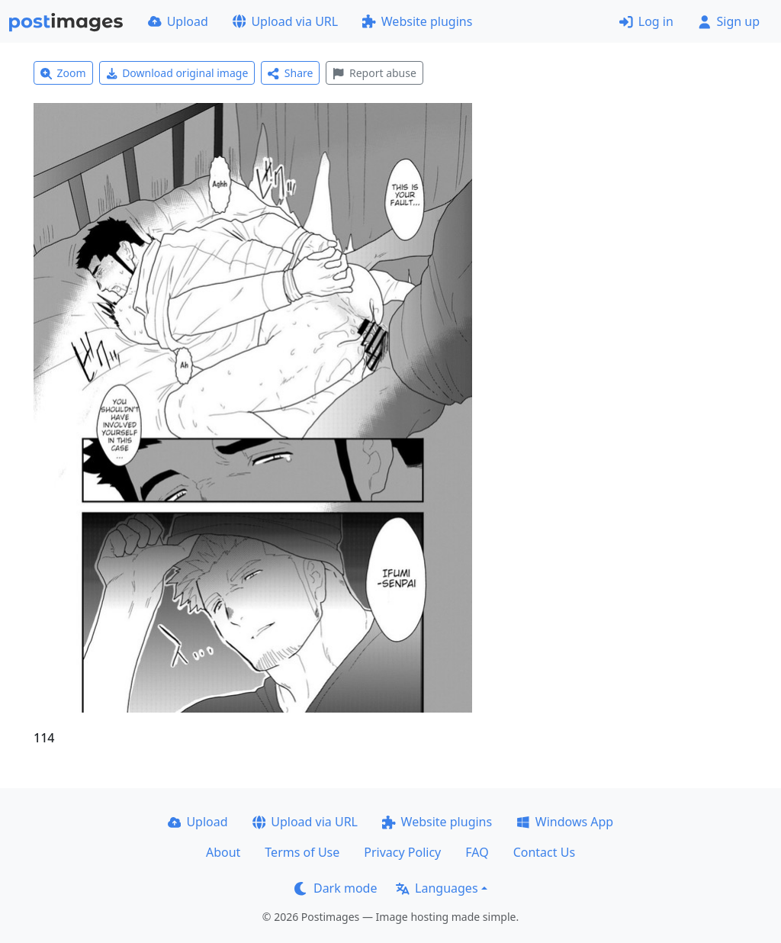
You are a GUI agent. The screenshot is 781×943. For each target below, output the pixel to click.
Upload (178, 21)
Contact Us (544, 852)
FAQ (476, 852)
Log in (646, 21)
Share (290, 73)
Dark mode (335, 888)
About (223, 852)
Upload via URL (285, 21)
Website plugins (417, 21)
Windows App (564, 821)
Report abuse (374, 73)
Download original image (177, 73)
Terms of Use (302, 852)
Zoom (63, 73)
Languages (436, 888)
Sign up (729, 21)
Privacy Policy (402, 852)
